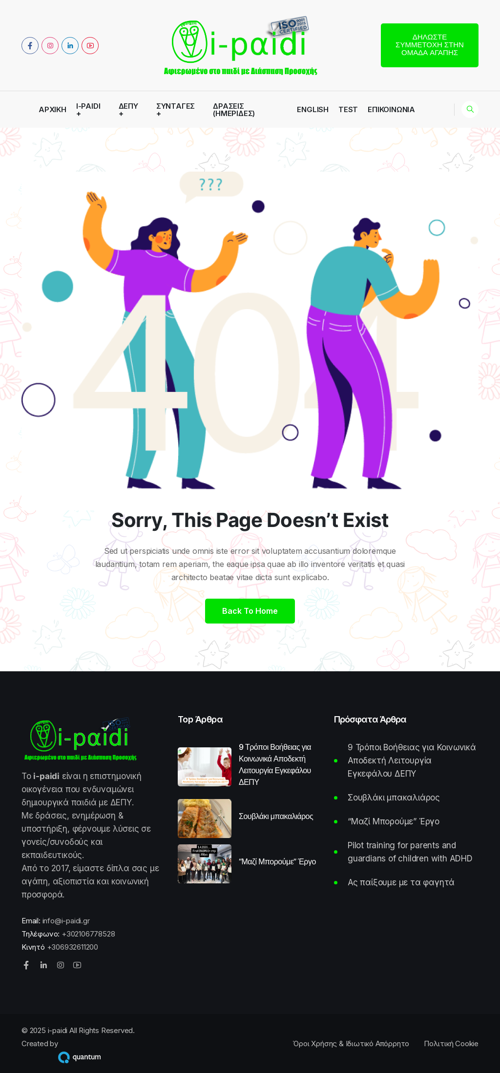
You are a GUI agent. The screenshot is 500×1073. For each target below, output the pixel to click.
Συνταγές (175, 106)
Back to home (250, 611)
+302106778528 (88, 933)
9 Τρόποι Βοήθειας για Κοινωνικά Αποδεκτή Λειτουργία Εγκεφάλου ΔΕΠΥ (275, 764)
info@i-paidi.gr (66, 920)
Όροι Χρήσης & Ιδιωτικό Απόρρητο (350, 1043)
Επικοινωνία (391, 109)
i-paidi (88, 106)
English (313, 109)
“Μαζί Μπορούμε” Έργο (277, 861)
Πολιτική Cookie (451, 1043)
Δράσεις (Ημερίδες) (234, 109)
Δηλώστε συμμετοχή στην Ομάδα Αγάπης (430, 44)
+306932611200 (72, 947)
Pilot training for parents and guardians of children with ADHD (410, 851)
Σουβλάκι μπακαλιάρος (276, 816)
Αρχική (52, 109)
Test (348, 109)
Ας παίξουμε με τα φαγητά (401, 882)
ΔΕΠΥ (128, 106)
